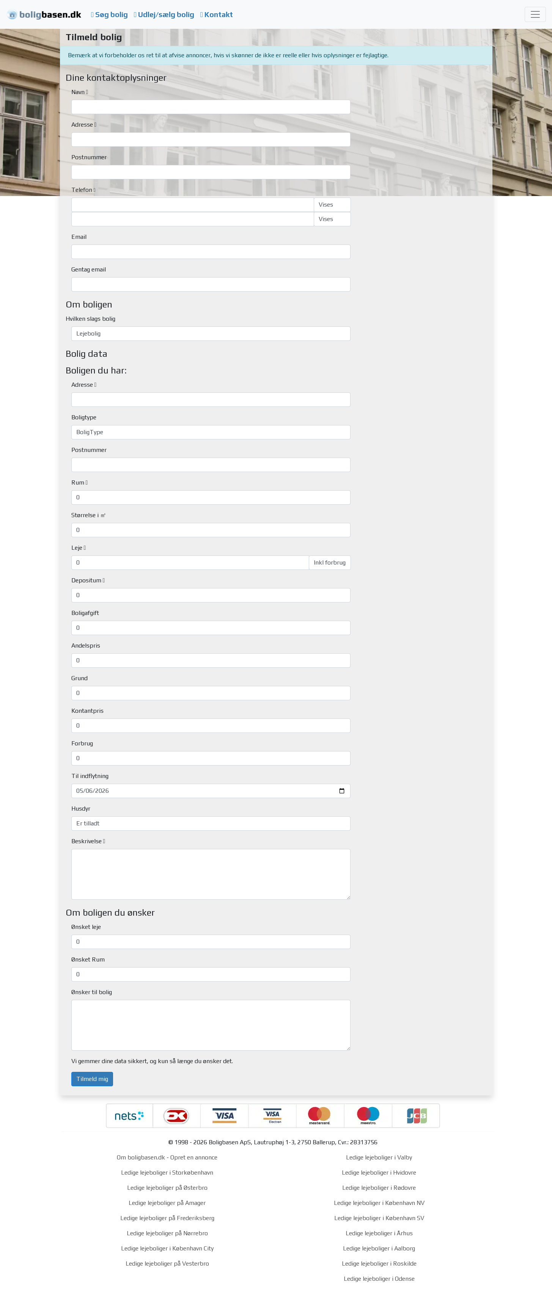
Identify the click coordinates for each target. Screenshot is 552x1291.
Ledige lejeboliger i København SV (379, 1218)
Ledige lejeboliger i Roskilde (379, 1263)
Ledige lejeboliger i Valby (379, 1157)
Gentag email (88, 269)
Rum (77, 482)
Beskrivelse (86, 841)
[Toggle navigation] (535, 14)
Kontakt (216, 14)
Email (78, 236)
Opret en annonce (193, 1157)
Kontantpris (87, 710)
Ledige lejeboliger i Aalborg (379, 1248)
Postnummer (89, 157)
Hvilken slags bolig (90, 318)
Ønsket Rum (88, 959)
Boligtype (83, 417)
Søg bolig (109, 14)
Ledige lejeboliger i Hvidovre (379, 1172)
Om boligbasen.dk (141, 1157)
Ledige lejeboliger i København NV (379, 1202)
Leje (76, 547)
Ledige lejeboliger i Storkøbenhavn (167, 1172)
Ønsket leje (86, 926)
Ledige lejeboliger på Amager (167, 1202)
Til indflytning (90, 776)
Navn (78, 92)
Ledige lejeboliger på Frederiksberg (167, 1218)
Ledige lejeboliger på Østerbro (167, 1187)
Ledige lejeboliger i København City (167, 1248)
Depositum (86, 580)
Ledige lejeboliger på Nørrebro (167, 1233)
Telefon (81, 189)
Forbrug (82, 743)
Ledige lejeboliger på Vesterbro (167, 1263)
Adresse (82, 124)
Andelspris (85, 645)
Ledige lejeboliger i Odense (379, 1278)
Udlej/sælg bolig (164, 14)
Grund (79, 678)
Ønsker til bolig (91, 992)
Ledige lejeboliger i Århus (379, 1233)
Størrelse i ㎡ (88, 515)
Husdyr (80, 808)
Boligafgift (85, 612)
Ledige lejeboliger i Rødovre (379, 1187)
